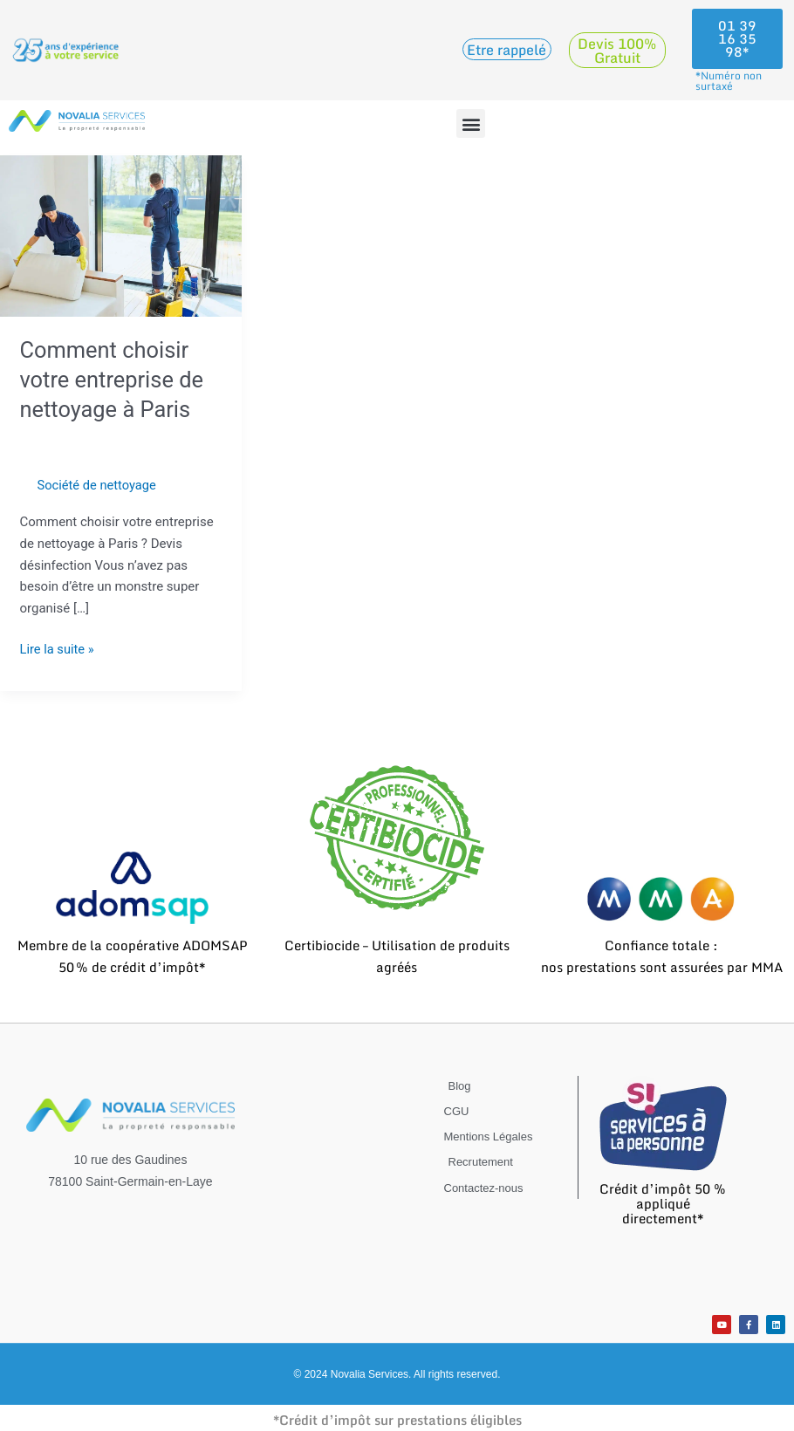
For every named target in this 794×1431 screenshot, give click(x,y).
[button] (470, 123)
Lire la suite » (58, 648)
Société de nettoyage (99, 485)
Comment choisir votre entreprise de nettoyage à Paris (114, 379)
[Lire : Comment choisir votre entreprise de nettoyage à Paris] (121, 235)
